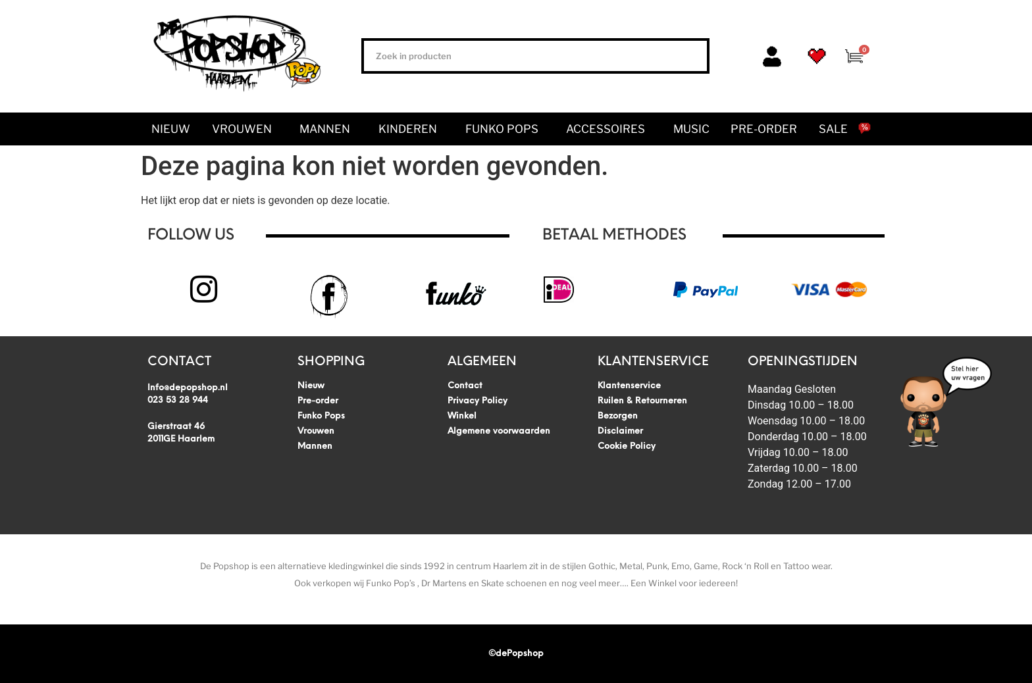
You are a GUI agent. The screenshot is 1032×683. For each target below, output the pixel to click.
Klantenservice (629, 386)
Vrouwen (245, 129)
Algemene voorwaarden (499, 431)
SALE (833, 129)
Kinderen (411, 129)
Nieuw (170, 129)
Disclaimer (620, 431)
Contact (465, 386)
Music (691, 129)
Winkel (462, 416)
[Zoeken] (689, 56)
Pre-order (764, 129)
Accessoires (609, 129)
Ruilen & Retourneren (642, 401)
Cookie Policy (627, 446)
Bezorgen (618, 416)
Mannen (328, 129)
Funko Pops (505, 129)
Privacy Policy (477, 401)
